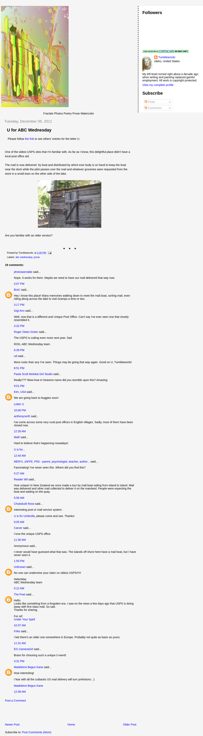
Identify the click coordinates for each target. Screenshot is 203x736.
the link (29, 138)
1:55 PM (19, 561)
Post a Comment (15, 700)
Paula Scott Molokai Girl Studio (33, 374)
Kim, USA (20, 391)
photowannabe (23, 271)
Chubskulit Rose (24, 503)
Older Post (129, 724)
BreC (17, 289)
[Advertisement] (47, 714)
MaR (17, 437)
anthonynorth (22, 416)
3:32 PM (19, 326)
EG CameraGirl (23, 649)
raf (15, 356)
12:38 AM (20, 691)
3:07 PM (19, 283)
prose (37, 257)
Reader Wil (21, 479)
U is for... (19, 449)
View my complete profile (157, 85)
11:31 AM (20, 643)
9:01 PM (19, 386)
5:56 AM (19, 497)
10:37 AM (20, 625)
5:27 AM (19, 473)
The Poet (19, 594)
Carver (18, 527)
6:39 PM (19, 350)
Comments (153, 107)
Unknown (20, 566)
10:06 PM (20, 410)
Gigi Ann (19, 310)
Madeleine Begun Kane (28, 667)
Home (71, 724)
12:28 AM (20, 431)
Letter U (19, 404)
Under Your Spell (24, 619)
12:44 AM (20, 455)
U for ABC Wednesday (29, 130)
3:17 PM (19, 304)
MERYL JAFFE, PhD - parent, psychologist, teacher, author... (52, 461)
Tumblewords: (167, 57)
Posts (150, 101)
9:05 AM (19, 522)
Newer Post (12, 724)
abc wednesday (23, 257)
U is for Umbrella (24, 516)
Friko (17, 631)
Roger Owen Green (26, 331)
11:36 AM (20, 539)
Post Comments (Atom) (36, 732)
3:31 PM (19, 661)
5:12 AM (19, 588)
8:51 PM (19, 368)
